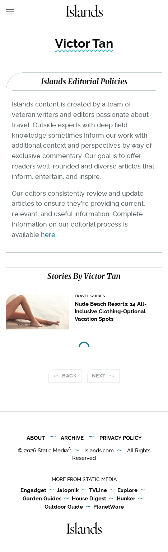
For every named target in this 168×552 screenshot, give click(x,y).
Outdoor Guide (64, 507)
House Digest (89, 499)
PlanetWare (108, 507)
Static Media (53, 450)
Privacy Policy (120, 438)
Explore (127, 491)
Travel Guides (90, 296)
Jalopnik (68, 491)
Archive (72, 438)
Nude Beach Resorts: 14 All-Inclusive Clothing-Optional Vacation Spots (110, 311)
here (48, 234)
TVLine (98, 491)
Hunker (126, 499)
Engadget (33, 491)
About (36, 438)
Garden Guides (42, 499)
